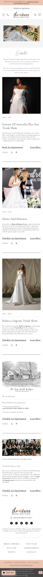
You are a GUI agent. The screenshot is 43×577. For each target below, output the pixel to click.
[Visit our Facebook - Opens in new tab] (11, 523)
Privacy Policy (8, 562)
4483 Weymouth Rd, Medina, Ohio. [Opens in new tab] (15, 408)
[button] (3, 15)
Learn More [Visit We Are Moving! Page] (35, 419)
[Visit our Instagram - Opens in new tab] (26, 523)
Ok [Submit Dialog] (41, 572)
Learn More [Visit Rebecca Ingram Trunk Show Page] (35, 340)
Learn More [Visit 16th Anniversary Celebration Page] (35, 491)
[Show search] (35, 15)
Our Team (31, 544)
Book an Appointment (12, 147)
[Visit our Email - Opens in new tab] (31, 523)
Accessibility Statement (20, 562)
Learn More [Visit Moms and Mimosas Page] (35, 238)
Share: (5, 152)
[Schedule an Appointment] (21, 8)
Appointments (31, 548)
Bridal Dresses (11, 544)
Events (11, 552)
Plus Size (11, 548)
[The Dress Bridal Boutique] (21, 15)
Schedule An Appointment (14, 340)
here (27, 575)
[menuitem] (3, 15)
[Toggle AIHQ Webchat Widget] (8, 573)
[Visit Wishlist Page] (39, 15)
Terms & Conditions (33, 562)
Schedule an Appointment (14, 238)
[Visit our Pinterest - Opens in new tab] (16, 523)
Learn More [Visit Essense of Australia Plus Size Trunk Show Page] (35, 147)
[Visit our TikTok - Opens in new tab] (21, 523)
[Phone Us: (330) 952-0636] (8, 15)
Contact (31, 552)
